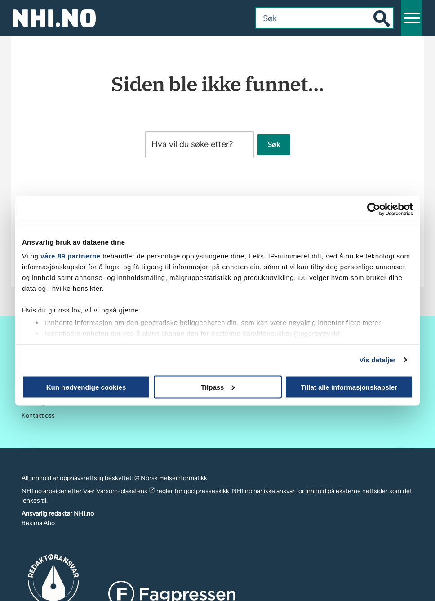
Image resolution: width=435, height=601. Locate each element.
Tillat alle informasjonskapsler (349, 387)
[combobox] (315, 18)
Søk (273, 144)
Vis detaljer (378, 360)
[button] (411, 18)
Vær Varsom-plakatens (119, 491)
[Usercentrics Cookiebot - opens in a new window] (373, 209)
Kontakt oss (38, 415)
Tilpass (218, 387)
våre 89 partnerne (70, 256)
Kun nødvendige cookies (86, 387)
